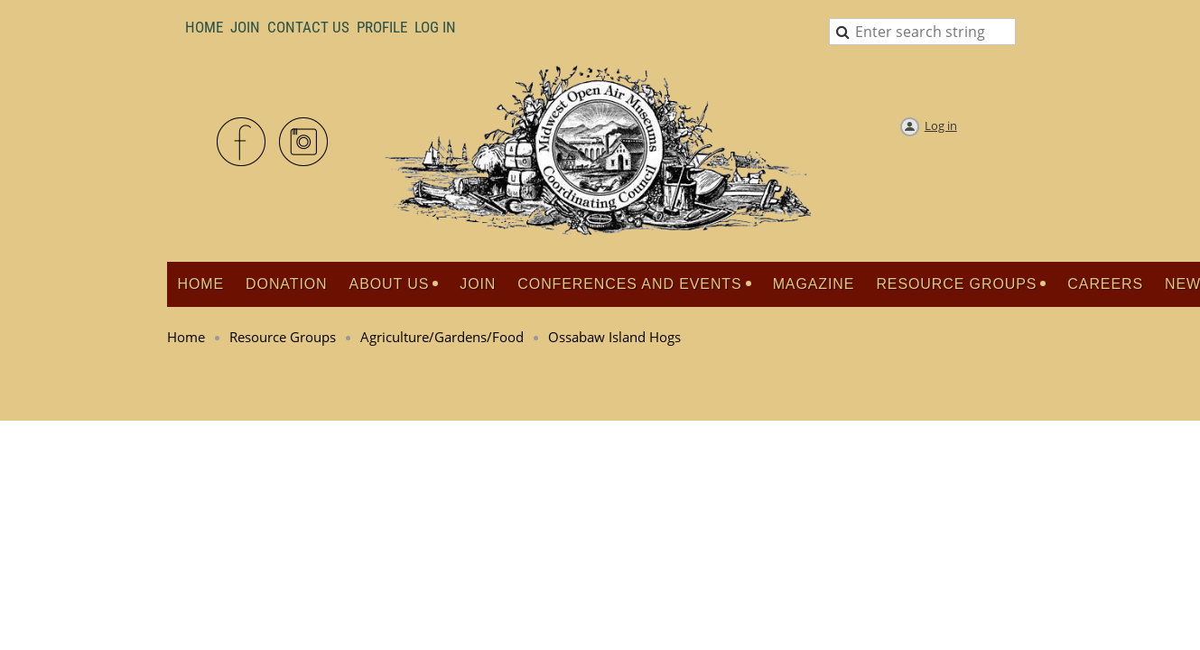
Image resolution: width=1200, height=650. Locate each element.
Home (204, 27)
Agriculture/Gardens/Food (442, 337)
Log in (941, 125)
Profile (382, 27)
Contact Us (308, 27)
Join (245, 27)
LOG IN (435, 27)
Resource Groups (282, 337)
